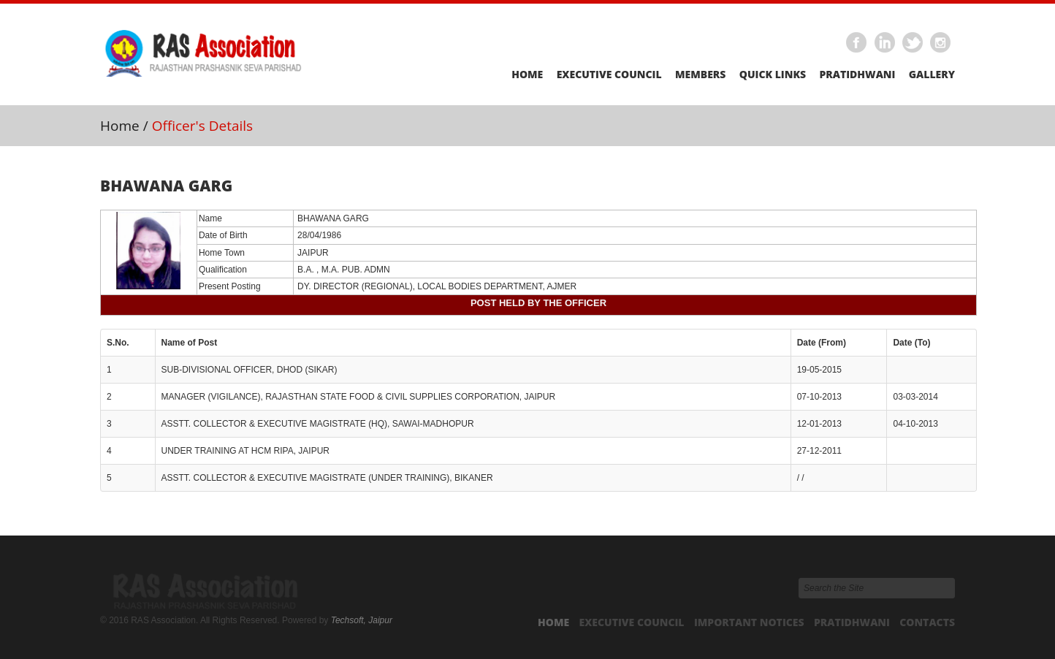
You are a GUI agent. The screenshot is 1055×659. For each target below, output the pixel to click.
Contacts (927, 622)
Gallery (932, 74)
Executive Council (609, 74)
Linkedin (885, 43)
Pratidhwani (857, 74)
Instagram (941, 43)
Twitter (913, 43)
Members (700, 74)
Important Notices (749, 622)
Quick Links (772, 74)
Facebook (857, 43)
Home (527, 74)
